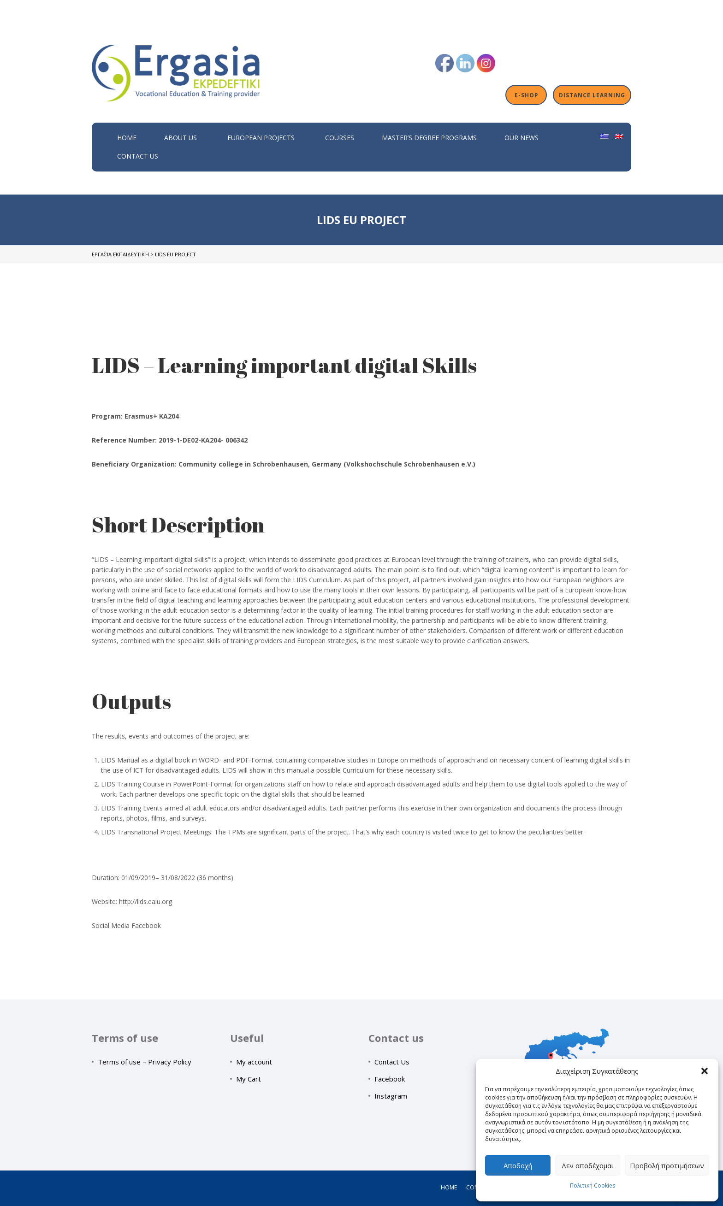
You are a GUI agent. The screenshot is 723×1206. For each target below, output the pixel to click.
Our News (521, 137)
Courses (339, 137)
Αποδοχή (518, 1165)
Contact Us (137, 156)
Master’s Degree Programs (429, 137)
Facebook (389, 1078)
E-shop (526, 95)
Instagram (390, 1095)
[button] (704, 1071)
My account (254, 1061)
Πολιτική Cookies (592, 1185)
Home (126, 137)
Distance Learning (592, 95)
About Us (180, 137)
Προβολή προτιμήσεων (667, 1165)
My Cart (248, 1078)
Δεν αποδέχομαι (588, 1165)
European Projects (261, 137)
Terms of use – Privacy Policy (144, 1061)
